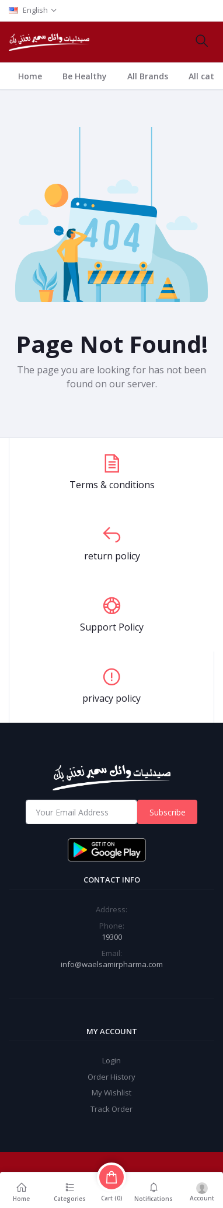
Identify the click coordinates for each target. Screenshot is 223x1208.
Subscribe (167, 812)
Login (111, 1060)
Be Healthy (84, 76)
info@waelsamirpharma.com (112, 964)
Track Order (111, 1109)
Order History (111, 1077)
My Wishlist (111, 1092)
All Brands (147, 76)
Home (30, 76)
